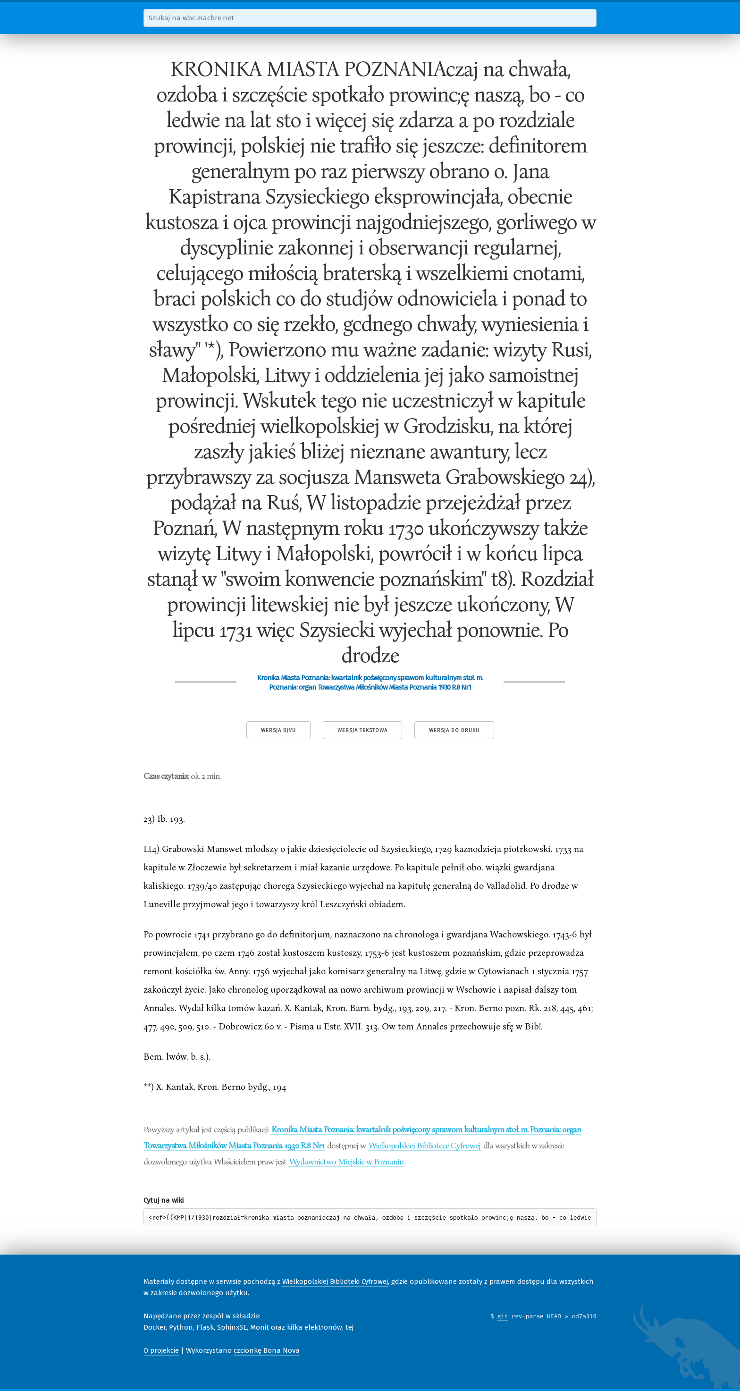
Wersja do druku (454, 730)
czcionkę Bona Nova (267, 1350)
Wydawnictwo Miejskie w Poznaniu (346, 1161)
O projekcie (161, 1350)
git (502, 1316)
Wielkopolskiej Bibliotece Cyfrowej (424, 1145)
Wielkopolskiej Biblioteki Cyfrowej (335, 1281)
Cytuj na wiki (163, 1200)
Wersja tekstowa (362, 730)
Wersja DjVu (278, 730)
